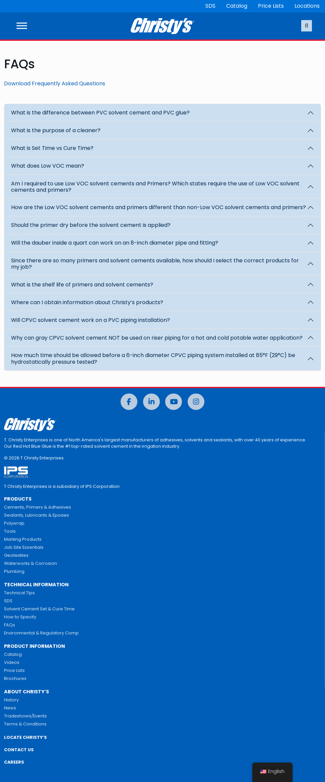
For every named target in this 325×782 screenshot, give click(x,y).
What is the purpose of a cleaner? (56, 130)
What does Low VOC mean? (47, 166)
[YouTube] (173, 402)
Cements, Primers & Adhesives (37, 507)
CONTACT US (19, 750)
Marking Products (23, 539)
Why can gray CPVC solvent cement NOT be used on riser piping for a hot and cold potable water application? (157, 338)
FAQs (9, 625)
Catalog (236, 6)
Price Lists (271, 6)
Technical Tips (19, 593)
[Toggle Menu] (21, 26)
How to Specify (20, 617)
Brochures (15, 678)
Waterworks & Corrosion (30, 563)
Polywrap (14, 523)
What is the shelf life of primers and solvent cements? (82, 284)
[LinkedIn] (151, 402)
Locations (307, 6)
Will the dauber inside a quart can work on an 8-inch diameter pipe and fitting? (114, 243)
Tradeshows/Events (25, 716)
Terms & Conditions (25, 724)
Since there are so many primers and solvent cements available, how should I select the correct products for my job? (155, 264)
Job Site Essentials (24, 547)
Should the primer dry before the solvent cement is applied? (91, 225)
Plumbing (14, 571)
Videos (11, 662)
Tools (10, 531)
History (11, 700)
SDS (210, 6)
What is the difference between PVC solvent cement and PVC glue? (100, 112)
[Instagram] (196, 402)
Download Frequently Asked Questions (54, 83)
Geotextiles (16, 555)
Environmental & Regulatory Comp (41, 633)
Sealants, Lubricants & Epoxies (36, 515)
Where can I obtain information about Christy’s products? (87, 302)
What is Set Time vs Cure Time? (52, 148)
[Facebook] (129, 402)
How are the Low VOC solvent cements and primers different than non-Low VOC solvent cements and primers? (158, 207)
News (10, 708)
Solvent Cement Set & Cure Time (39, 609)
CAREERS (14, 762)
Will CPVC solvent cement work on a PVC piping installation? (90, 320)
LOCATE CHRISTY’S (25, 737)
